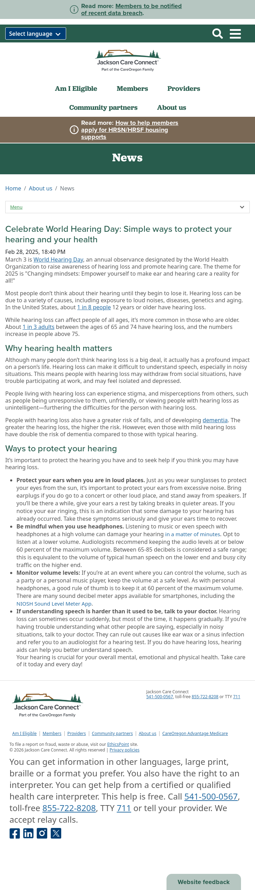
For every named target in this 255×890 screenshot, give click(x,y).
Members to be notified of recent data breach (131, 9)
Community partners (103, 107)
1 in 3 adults (39, 327)
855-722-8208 (205, 697)
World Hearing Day (58, 259)
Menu (16, 207)
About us (171, 107)
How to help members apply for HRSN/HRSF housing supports (129, 130)
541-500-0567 (159, 697)
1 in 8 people (94, 307)
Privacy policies (124, 750)
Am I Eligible (76, 88)
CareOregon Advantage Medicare (195, 733)
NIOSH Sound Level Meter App (53, 603)
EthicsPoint (118, 744)
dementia (215, 420)
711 (236, 697)
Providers (184, 88)
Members (132, 88)
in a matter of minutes (192, 534)
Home (13, 188)
